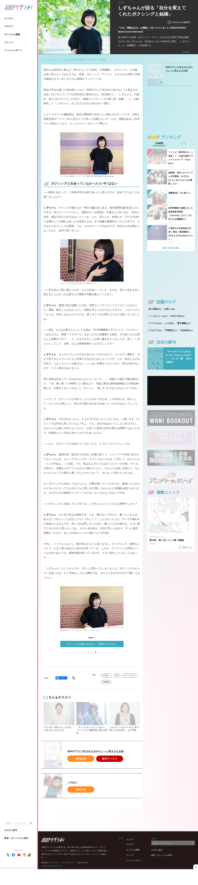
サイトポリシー (68, 862)
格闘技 (107, 682)
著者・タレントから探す (16, 838)
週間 (182, 143)
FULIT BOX (177, 316)
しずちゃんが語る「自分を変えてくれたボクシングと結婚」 (83, 60)
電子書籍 (183, 323)
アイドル (155, 323)
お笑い (107, 675)
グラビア (8, 26)
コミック (8, 42)
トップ (43, 60)
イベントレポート (13, 50)
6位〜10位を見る (171, 248)
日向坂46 (186, 330)
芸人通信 (155, 309)
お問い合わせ (82, 862)
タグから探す (11, 830)
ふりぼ (169, 323)
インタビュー (131, 675)
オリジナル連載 (12, 34)
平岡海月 (171, 330)
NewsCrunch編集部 (178, 22)
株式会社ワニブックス (50, 862)
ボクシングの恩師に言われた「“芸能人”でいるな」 (92, 644)
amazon (80, 758)
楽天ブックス (109, 758)
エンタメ (8, 18)
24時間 (159, 143)
